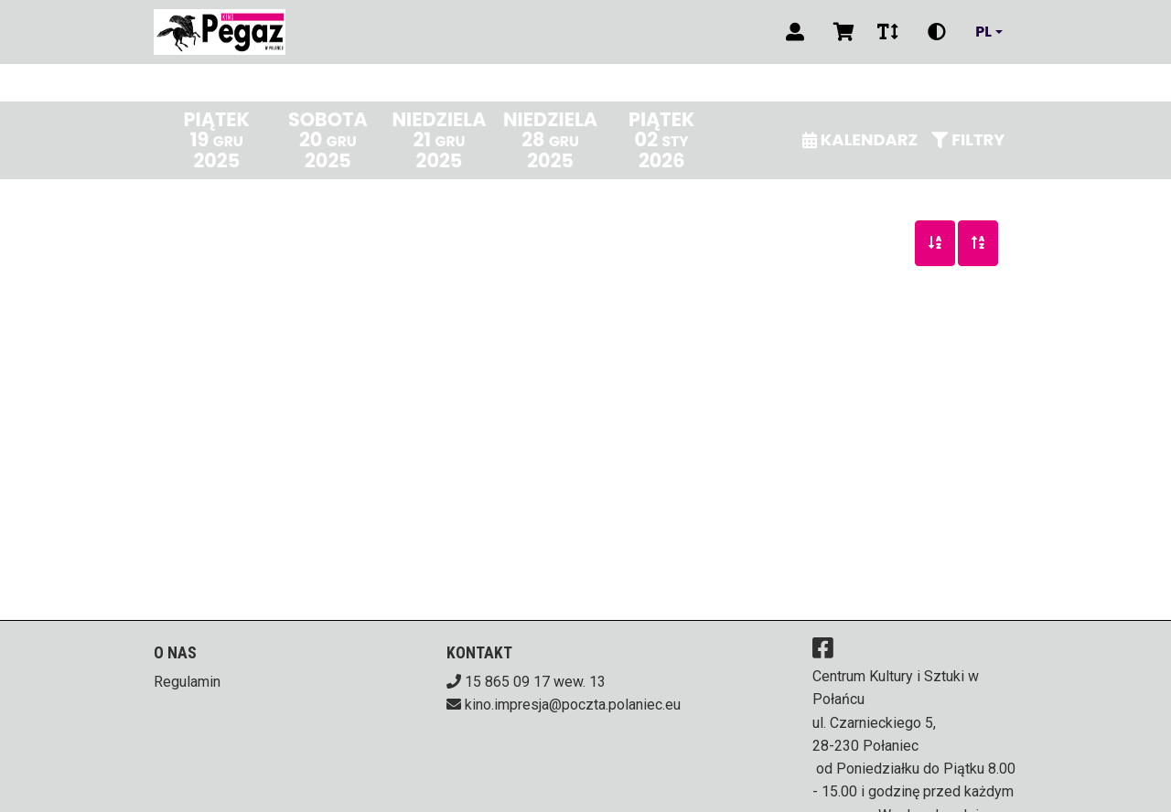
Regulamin (187, 681)
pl (983, 32)
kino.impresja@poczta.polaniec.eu (573, 704)
